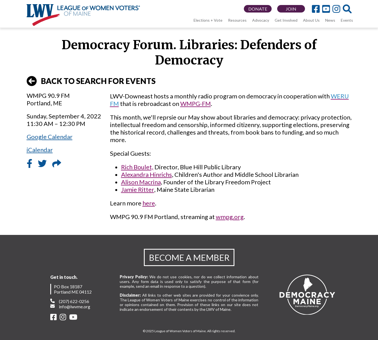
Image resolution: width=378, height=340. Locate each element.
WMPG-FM (195, 103)
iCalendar (40, 149)
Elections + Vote (208, 20)
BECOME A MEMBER (189, 257)
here (148, 203)
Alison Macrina (141, 182)
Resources (237, 20)
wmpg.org (230, 216)
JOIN (291, 8)
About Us (311, 20)
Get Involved (286, 20)
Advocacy (260, 20)
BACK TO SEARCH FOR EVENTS (91, 81)
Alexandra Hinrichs (146, 174)
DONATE (257, 8)
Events (347, 20)
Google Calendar (49, 136)
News (330, 20)
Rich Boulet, (137, 167)
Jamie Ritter (137, 189)
